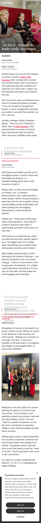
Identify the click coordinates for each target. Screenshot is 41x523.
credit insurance (21, 127)
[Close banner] (37, 473)
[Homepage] (7, 3)
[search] (31, 3)
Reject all (20, 511)
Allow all (20, 505)
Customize (20, 517)
